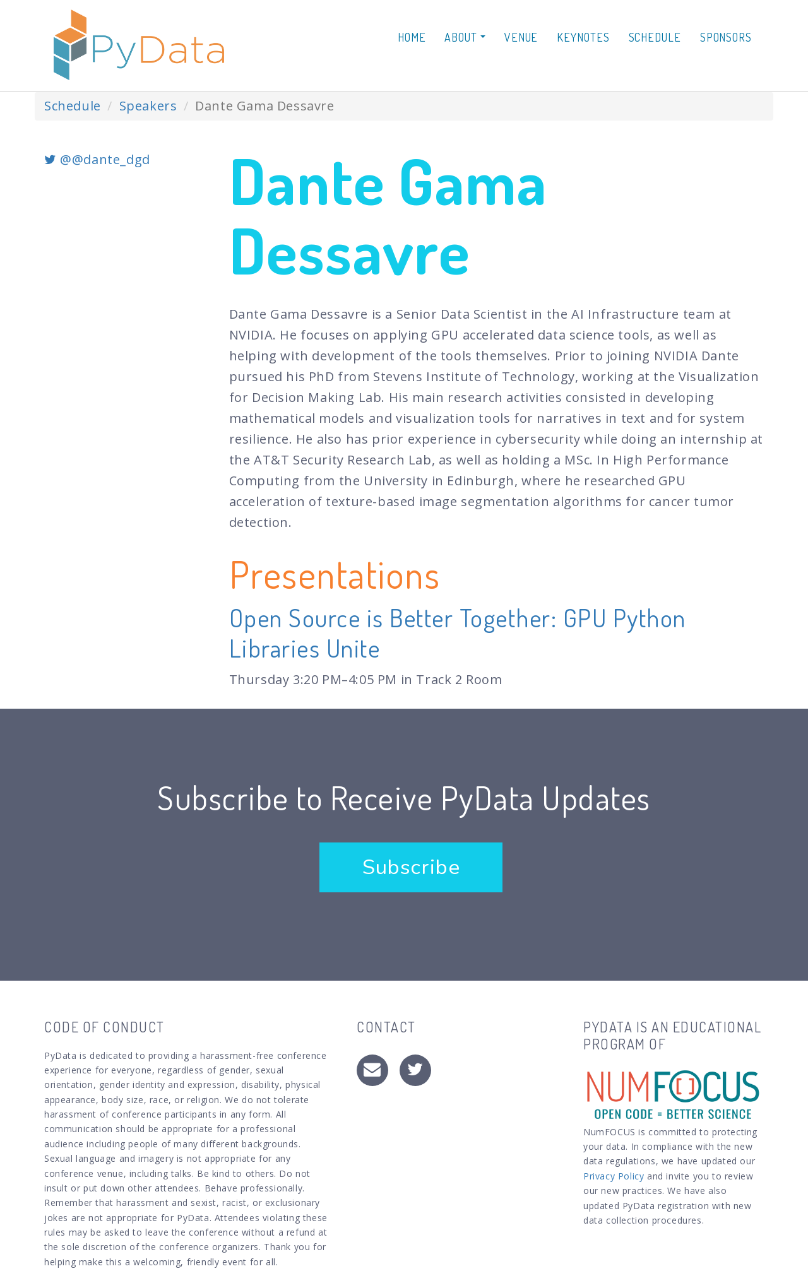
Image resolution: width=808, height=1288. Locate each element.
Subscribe (411, 867)
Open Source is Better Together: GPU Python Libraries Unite (457, 632)
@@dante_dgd (97, 159)
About (464, 37)
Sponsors (726, 37)
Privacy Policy (613, 1176)
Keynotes (583, 37)
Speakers (148, 105)
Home (412, 37)
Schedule (655, 37)
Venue (521, 37)
